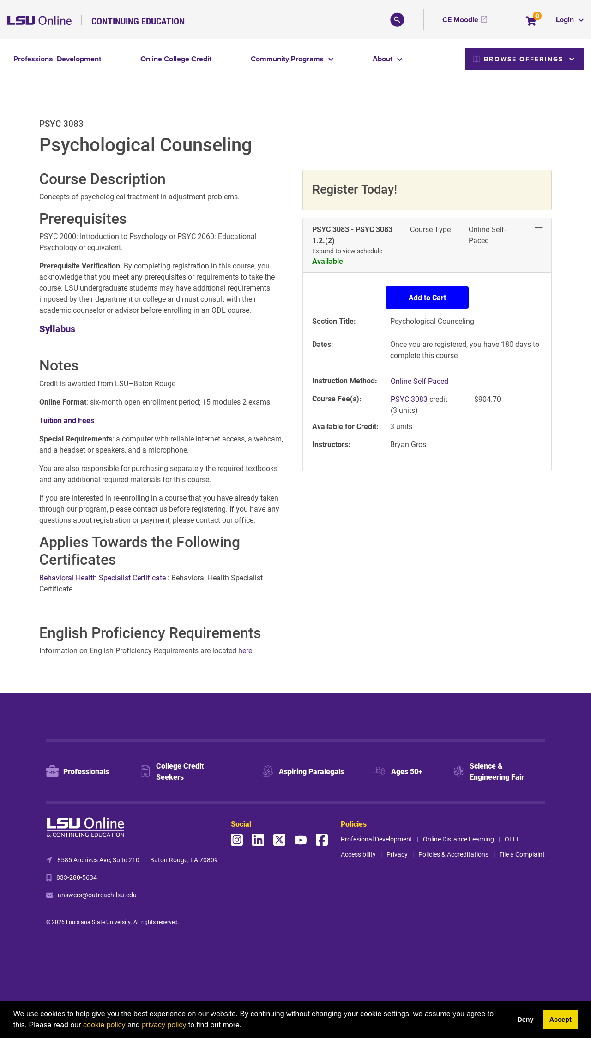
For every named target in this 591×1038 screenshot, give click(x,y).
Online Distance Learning (458, 839)
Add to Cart (427, 297)
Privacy (397, 854)
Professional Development (57, 59)
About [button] (383, 59)
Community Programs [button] (288, 59)
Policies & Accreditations (453, 854)
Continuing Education (138, 20)
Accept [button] (560, 1019)
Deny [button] (525, 1019)
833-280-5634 (76, 877)
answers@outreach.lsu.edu (97, 894)
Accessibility (358, 854)
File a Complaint (522, 854)
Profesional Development (376, 839)
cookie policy (104, 1025)
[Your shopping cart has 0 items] (531, 22)
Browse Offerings (518, 59)
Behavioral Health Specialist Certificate (103, 577)
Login (566, 19)
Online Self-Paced (419, 381)
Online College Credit (175, 59)
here (245, 650)
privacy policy (164, 1025)
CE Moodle (460, 19)
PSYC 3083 (410, 399)
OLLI (512, 839)
